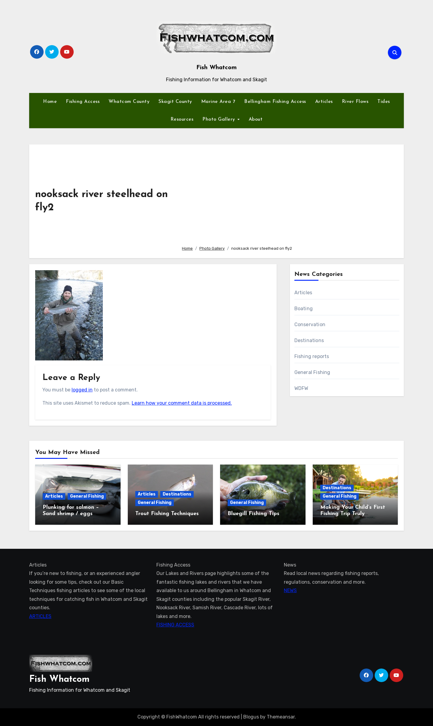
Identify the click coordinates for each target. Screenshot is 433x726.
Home (50, 101)
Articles (324, 101)
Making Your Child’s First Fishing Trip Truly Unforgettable (352, 514)
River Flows (355, 101)
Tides (383, 101)
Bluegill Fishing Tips (253, 514)
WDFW (301, 388)
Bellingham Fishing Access (275, 101)
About (256, 119)
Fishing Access (83, 101)
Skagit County (175, 101)
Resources (182, 119)
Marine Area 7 (218, 101)
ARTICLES (40, 616)
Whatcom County (129, 101)
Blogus (251, 717)
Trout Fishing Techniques (167, 514)
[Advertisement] (288, 195)
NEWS (290, 590)
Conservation (309, 324)
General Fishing (312, 372)
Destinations (309, 340)
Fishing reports (311, 356)
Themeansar (281, 717)
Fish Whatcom (216, 68)
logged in (82, 390)
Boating (303, 308)
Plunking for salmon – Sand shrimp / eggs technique (71, 514)
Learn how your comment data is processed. (182, 403)
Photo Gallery (219, 119)
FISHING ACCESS (175, 625)
